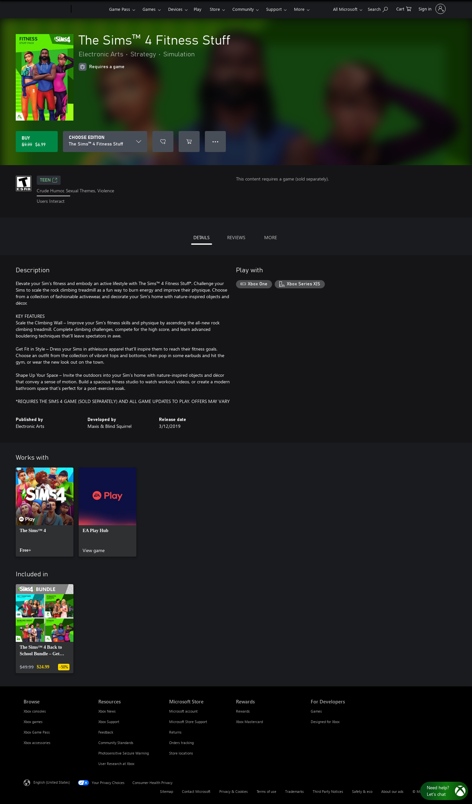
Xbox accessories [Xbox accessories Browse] (37, 742)
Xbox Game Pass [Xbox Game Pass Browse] (37, 732)
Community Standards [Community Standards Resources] (115, 742)
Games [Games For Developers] (316, 711)
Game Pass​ (119, 9)
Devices (175, 9)
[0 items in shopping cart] (403, 8)
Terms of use (266, 791)
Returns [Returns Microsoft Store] (175, 732)
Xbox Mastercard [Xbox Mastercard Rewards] (249, 721)
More (299, 9)
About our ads (392, 791)
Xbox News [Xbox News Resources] (107, 711)
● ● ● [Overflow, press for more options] (215, 141)
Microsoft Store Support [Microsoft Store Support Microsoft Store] (188, 721)
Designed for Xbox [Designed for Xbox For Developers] (325, 721)
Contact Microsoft (196, 791)
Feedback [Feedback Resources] (105, 732)
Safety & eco (362, 791)
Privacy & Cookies (233, 791)
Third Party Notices (328, 791)
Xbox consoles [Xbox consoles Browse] (35, 711)
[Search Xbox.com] (378, 8)
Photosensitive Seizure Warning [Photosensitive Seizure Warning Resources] (123, 753)
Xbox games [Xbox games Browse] (33, 721)
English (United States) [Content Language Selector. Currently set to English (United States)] (51, 782)
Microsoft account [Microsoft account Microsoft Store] (183, 711)
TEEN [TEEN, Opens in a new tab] (48, 180)
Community (243, 9)
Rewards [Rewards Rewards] (243, 711)
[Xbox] (89, 9)
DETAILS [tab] (201, 237)
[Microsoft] (46, 9)
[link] (44, 512)
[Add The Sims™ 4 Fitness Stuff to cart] (189, 141)
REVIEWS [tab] (236, 237)
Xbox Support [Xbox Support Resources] (108, 721)
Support (274, 9)
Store (215, 9)
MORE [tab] (270, 237)
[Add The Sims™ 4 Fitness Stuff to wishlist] (162, 141)
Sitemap (166, 791)
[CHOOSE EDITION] (105, 141)
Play (197, 9)
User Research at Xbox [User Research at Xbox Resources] (116, 763)
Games (149, 9)
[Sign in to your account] (431, 9)
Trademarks (294, 791)
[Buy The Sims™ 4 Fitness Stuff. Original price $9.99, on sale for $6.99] (37, 141)
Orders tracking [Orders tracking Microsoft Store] (181, 742)
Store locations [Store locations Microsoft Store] (181, 753)
